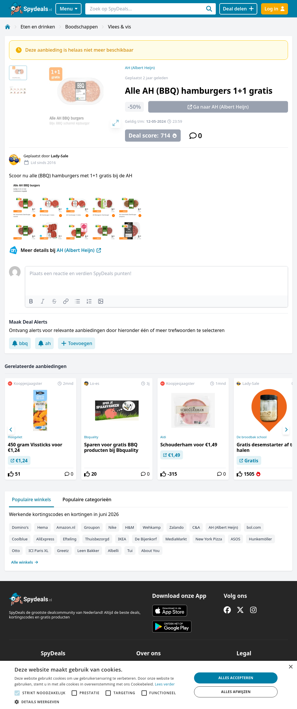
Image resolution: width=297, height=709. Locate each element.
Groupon (91, 527)
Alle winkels (24, 562)
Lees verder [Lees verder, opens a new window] (165, 684)
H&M (129, 527)
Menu (68, 9)
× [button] (290, 667)
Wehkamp (152, 527)
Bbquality (91, 437)
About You (150, 550)
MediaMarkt (176, 539)
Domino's (20, 527)
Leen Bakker (88, 550)
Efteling (69, 539)
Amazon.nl (66, 527)
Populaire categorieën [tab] (87, 499)
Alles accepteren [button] (235, 677)
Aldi (163, 437)
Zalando (176, 527)
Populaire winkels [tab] (31, 499)
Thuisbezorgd (97, 539)
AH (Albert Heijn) (140, 68)
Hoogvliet (15, 437)
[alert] (148, 685)
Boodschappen (81, 27)
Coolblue (20, 539)
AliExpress (45, 539)
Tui (130, 550)
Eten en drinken (38, 27)
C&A (196, 527)
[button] (101, 702)
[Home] (7, 27)
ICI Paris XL (38, 550)
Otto (16, 550)
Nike (112, 527)
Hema (42, 527)
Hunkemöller (260, 539)
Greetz (63, 550)
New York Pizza (208, 539)
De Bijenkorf (146, 539)
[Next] (285, 430)
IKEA (122, 539)
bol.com (254, 527)
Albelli (113, 550)
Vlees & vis (119, 27)
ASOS (235, 539)
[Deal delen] (238, 9)
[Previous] (11, 430)
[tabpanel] (148, 537)
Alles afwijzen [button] (236, 691)
